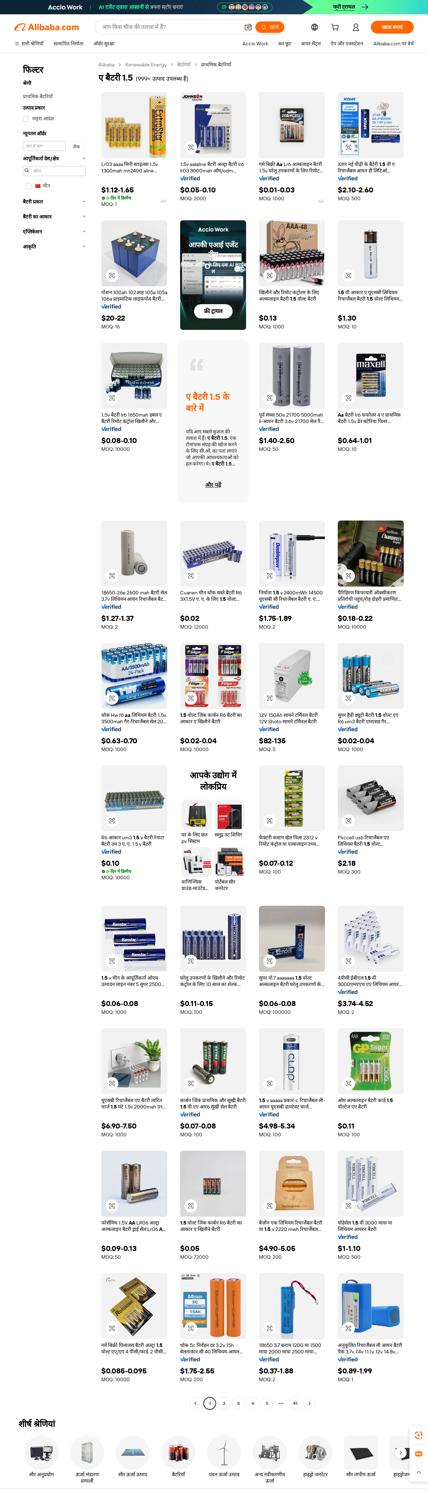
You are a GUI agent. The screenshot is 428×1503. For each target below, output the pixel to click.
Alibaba (106, 64)
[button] (248, 27)
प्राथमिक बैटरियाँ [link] (216, 64)
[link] (418, 1435)
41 (295, 1403)
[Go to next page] (309, 1403)
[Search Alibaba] (170, 27)
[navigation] (54, 735)
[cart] (336, 28)
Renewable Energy (146, 64)
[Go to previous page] (195, 1403)
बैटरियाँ (183, 64)
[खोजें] (269, 27)
